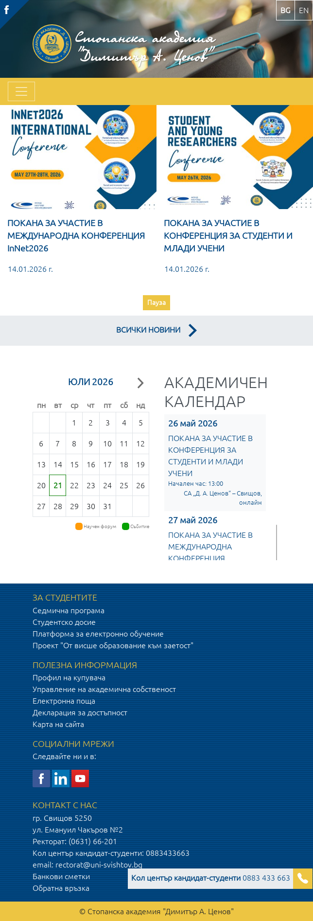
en (304, 10)
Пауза (156, 302)
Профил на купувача (69, 677)
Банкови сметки (61, 876)
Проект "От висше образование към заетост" (113, 645)
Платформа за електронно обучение (98, 633)
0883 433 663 (210, 877)
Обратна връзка (61, 888)
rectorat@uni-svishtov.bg (98, 864)
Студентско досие (64, 622)
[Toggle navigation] (21, 91)
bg (285, 10)
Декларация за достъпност (80, 712)
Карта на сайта (58, 724)
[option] (78, 210)
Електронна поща (64, 700)
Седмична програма (68, 610)
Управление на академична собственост (104, 689)
